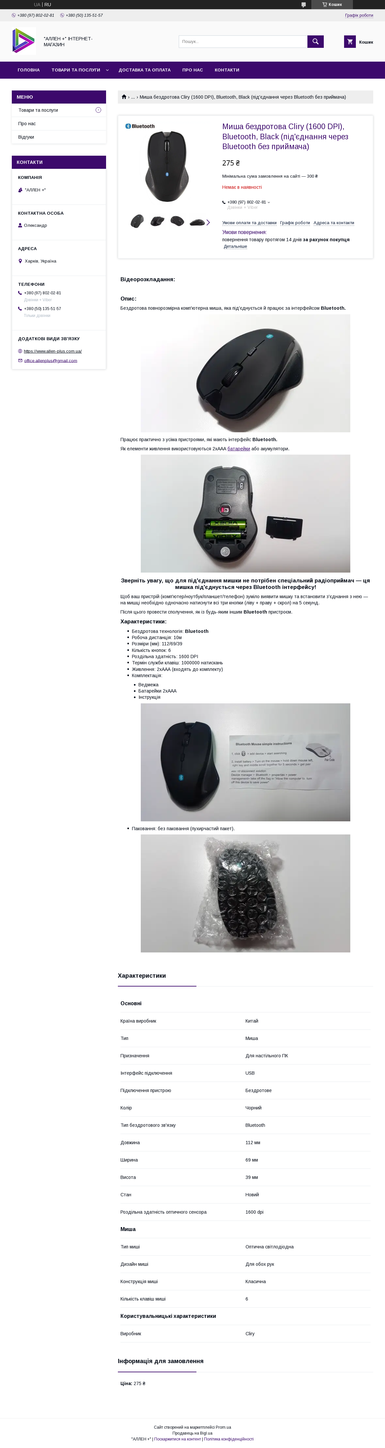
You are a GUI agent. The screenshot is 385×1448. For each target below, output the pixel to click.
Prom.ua (223, 1427)
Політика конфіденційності (229, 1439)
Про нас (192, 70)
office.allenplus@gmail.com (50, 360)
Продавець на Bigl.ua (192, 1433)
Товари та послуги (75, 70)
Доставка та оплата (145, 70)
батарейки (239, 448)
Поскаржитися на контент (177, 1439)
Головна (29, 70)
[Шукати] (315, 41)
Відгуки (26, 137)
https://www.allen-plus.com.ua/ (53, 351)
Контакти (227, 70)
